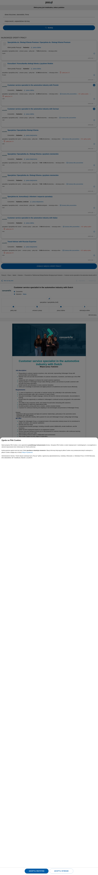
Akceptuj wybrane (61, 871)
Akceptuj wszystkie (36, 871)
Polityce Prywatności (27, 452)
